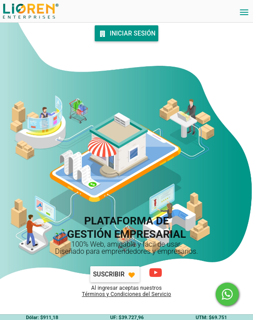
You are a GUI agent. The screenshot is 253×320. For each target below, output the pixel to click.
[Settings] (244, 12)
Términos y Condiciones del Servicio (126, 294)
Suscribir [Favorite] (115, 275)
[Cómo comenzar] (155, 272)
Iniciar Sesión (126, 33)
